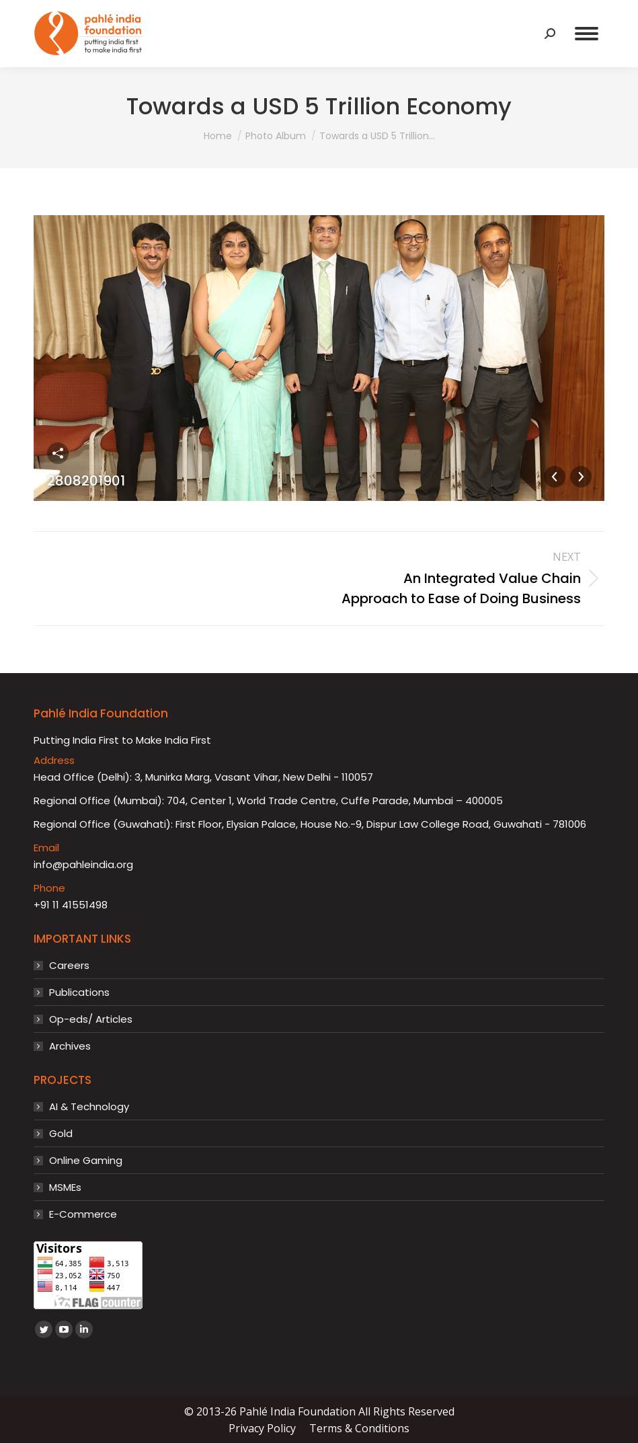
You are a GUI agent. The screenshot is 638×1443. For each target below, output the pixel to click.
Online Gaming (85, 1160)
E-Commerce (83, 1214)
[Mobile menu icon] (586, 33)
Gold (61, 1133)
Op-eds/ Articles (90, 1019)
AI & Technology (89, 1107)
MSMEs (65, 1187)
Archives (70, 1046)
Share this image (58, 453)
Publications (79, 992)
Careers (69, 965)
